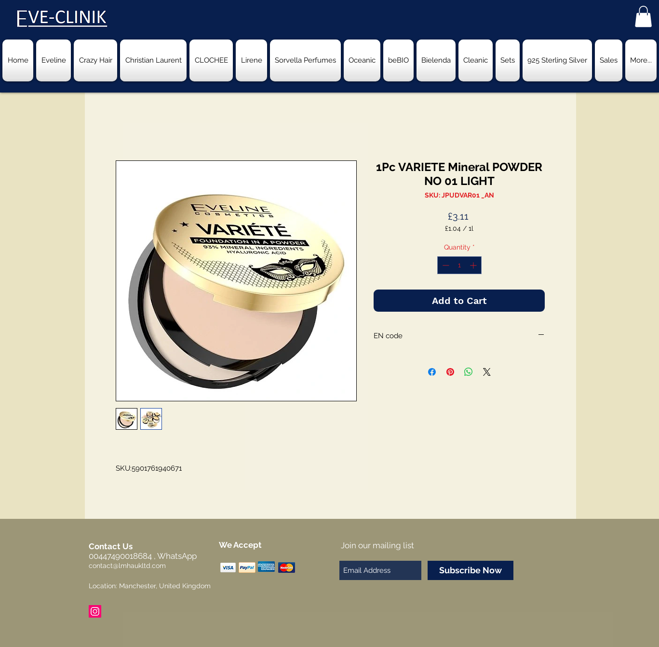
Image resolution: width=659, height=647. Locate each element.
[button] (643, 16)
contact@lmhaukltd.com (127, 565)
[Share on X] (487, 372)
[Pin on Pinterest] (450, 372)
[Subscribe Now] (470, 570)
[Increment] (474, 265)
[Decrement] (445, 265)
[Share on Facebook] (432, 372)
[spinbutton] (459, 265)
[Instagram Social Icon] (95, 611)
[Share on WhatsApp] (468, 372)
